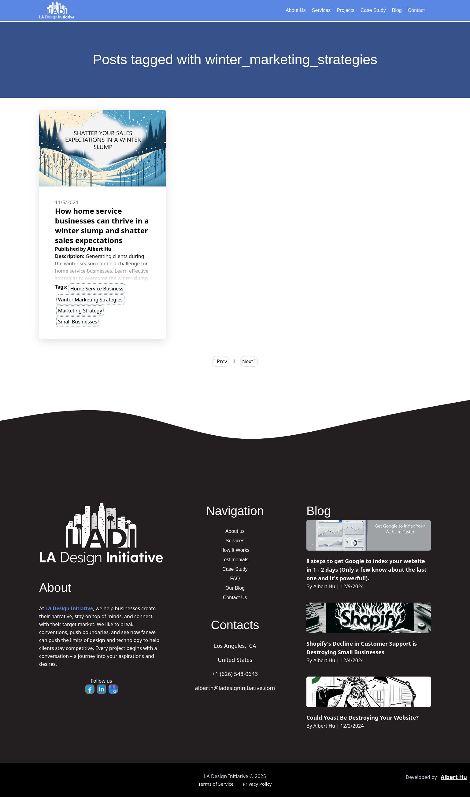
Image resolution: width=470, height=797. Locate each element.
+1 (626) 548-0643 (235, 673)
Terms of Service (216, 784)
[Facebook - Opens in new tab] (89, 689)
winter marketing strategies (90, 299)
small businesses (77, 321)
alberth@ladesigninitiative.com (235, 688)
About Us (296, 10)
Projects (345, 10)
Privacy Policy (257, 784)
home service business (97, 288)
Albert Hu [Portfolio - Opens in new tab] (454, 776)
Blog (397, 10)
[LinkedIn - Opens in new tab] (101, 689)
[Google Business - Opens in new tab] (113, 689)
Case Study (373, 10)
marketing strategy (80, 310)
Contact (416, 10)
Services (321, 10)
